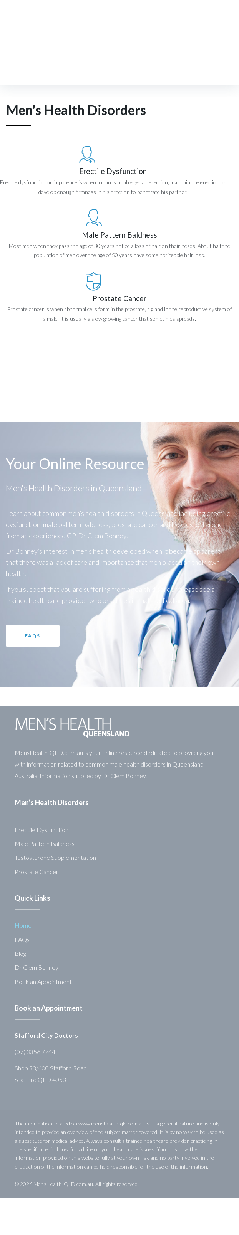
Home (23, 925)
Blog (20, 953)
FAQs (22, 939)
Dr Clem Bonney (36, 967)
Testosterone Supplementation (55, 857)
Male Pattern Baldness (119, 234)
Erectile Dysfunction (96, 171)
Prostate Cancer (119, 298)
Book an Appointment (43, 981)
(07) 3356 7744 (35, 1051)
